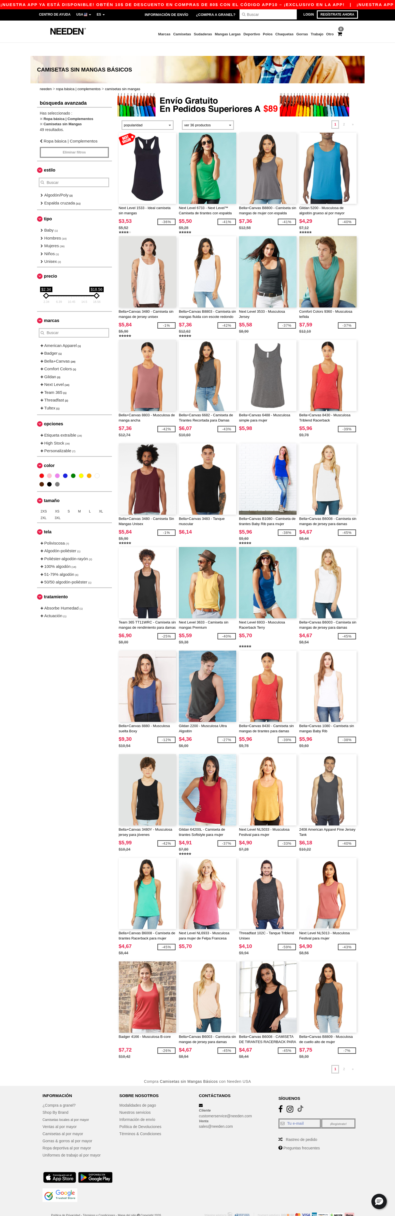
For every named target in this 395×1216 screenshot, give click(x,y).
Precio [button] (50, 263)
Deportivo (252, 34)
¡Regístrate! (338, 1110)
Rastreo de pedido (301, 1126)
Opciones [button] (53, 410)
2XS (44, 498)
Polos (267, 34)
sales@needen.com (216, 1113)
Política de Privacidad (65, 1202)
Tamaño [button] (52, 487)
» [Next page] (353, 111)
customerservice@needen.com (225, 1103)
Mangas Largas (228, 34)
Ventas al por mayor (60, 1113)
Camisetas (182, 34)
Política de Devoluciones (140, 1113)
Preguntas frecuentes (301, 1135)
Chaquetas (284, 34)
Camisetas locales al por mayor (69, 1106)
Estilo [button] (49, 157)
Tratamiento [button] (56, 583)
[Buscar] (268, 14)
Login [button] (308, 14)
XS (57, 498)
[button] (379, 1201)
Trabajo (317, 34)
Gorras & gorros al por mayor (67, 1128)
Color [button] (49, 452)
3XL (57, 505)
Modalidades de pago (137, 1092)
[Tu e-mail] (299, 1110)
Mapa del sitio (127, 1202)
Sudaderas (203, 34)
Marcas (164, 34)
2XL (43, 505)
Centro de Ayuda (54, 14)
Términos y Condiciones (99, 1202)
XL (101, 498)
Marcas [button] (51, 307)
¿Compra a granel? (215, 15)
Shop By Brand (55, 1099)
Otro (330, 34)
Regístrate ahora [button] (337, 14)
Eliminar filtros (74, 139)
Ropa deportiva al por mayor (67, 1135)
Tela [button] (48, 518)
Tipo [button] (48, 205)
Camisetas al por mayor (63, 1120)
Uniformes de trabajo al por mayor (72, 1142)
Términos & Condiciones (140, 1120)
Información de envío (166, 15)
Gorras (302, 34)
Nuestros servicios (135, 1099)
